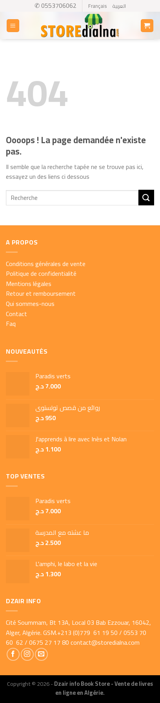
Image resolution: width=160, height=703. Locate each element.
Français (97, 6)
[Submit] (146, 197)
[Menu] (13, 25)
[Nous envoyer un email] (41, 654)
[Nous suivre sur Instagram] (27, 654)
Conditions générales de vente (45, 264)
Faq (11, 323)
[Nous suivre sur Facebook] (13, 654)
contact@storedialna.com (105, 642)
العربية (119, 6)
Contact (16, 314)
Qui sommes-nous (30, 303)
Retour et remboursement (41, 293)
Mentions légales (28, 283)
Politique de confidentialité (41, 273)
